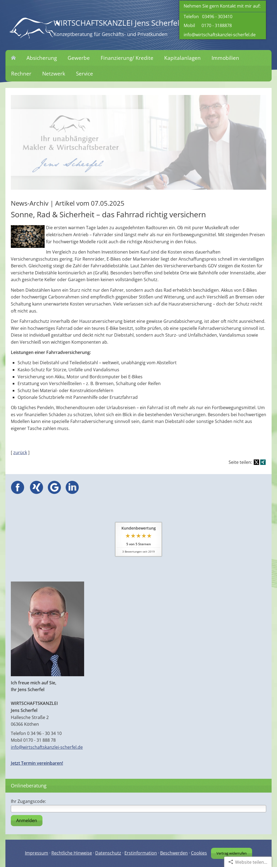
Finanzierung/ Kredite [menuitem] (127, 57)
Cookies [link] (199, 853)
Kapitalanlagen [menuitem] (182, 57)
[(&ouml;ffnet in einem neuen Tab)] (17, 492)
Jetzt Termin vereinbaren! (37, 763)
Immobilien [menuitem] (225, 57)
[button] (138, 183)
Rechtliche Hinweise (71, 853)
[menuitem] (13, 58)
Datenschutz (108, 853)
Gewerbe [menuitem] (79, 57)
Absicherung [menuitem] (42, 57)
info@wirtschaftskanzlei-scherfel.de (220, 35)
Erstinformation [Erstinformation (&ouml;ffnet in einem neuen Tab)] (140, 853)
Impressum (36, 853)
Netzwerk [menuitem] (53, 73)
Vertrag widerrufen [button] (231, 853)
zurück (20, 452)
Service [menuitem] (84, 73)
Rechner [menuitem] (21, 73)
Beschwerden (174, 853)
